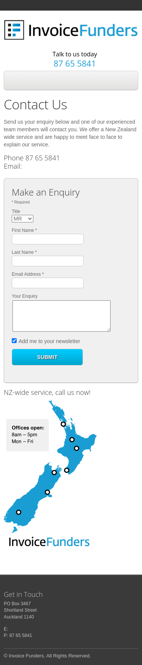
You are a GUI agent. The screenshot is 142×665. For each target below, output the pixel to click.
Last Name (24, 252)
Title (16, 211)
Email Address (28, 274)
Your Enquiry (24, 296)
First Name (24, 230)
